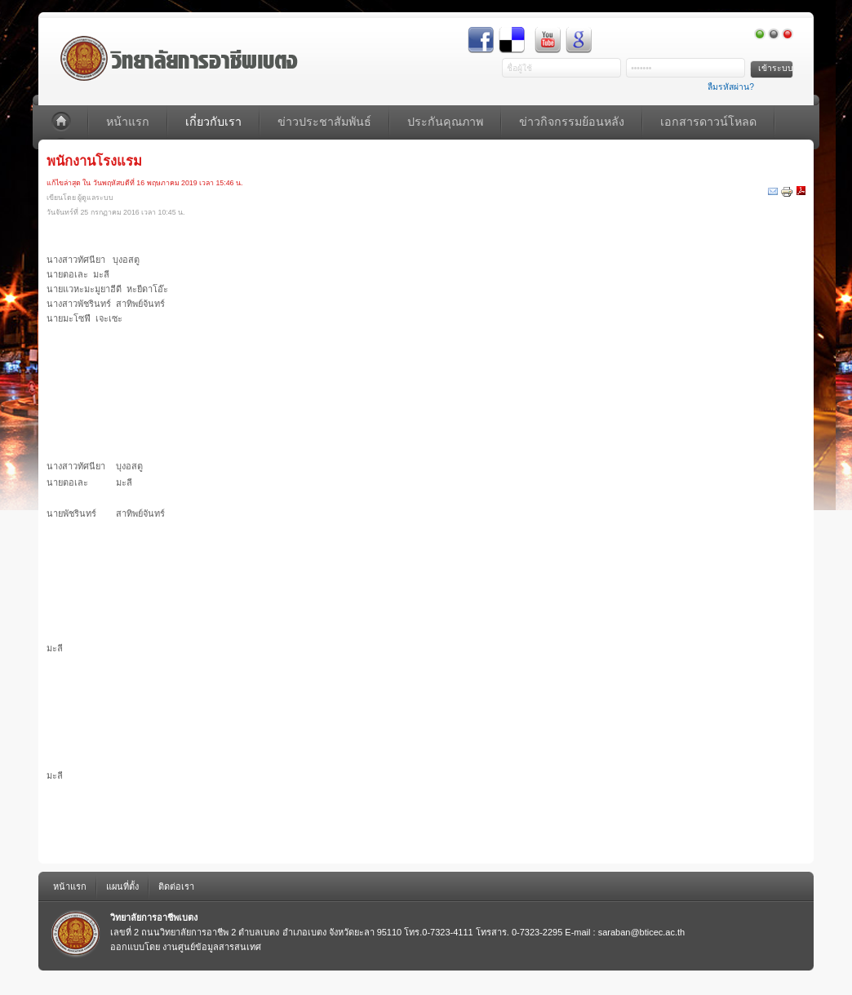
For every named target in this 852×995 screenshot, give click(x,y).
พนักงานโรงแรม (94, 160)
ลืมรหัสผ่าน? (731, 86)
